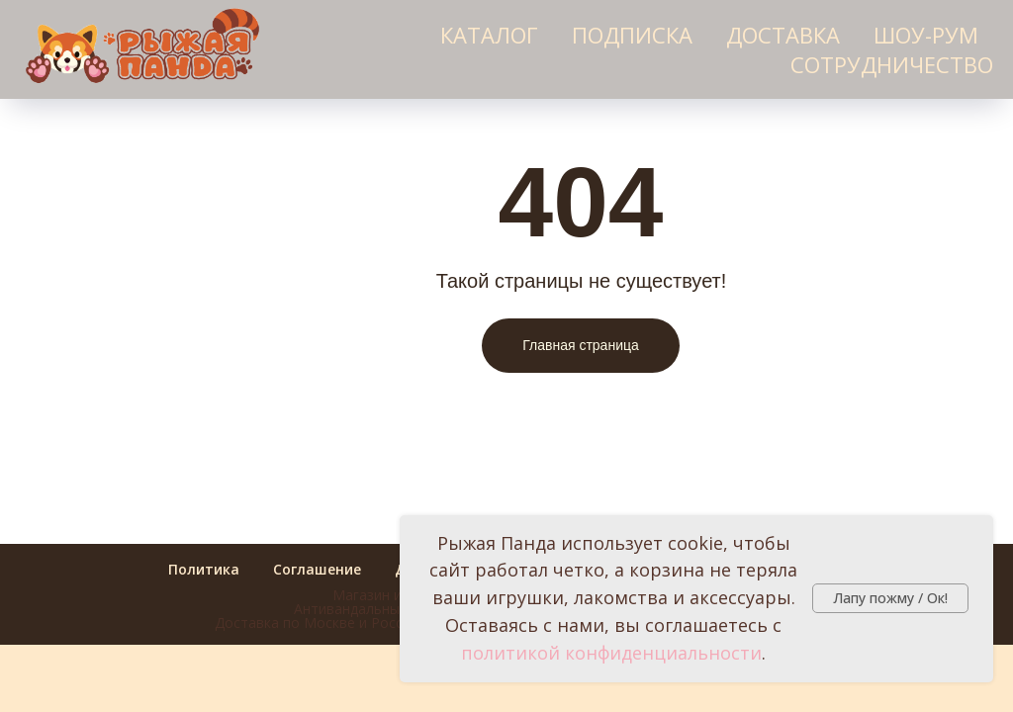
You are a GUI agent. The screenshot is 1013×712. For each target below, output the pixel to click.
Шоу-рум (926, 34)
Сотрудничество (891, 64)
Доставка (783, 34)
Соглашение (317, 569)
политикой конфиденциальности (611, 653)
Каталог (489, 34)
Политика (203, 569)
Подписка (632, 34)
